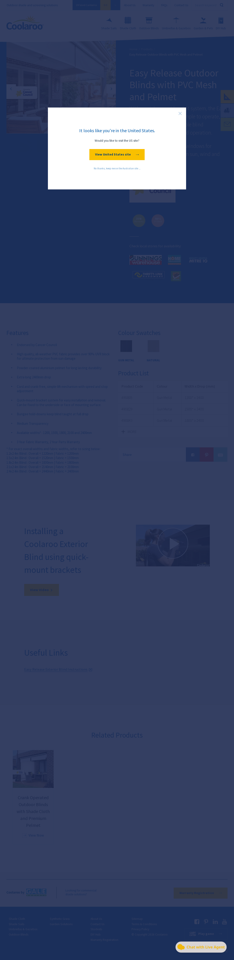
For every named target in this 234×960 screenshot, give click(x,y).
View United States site (117, 154)
